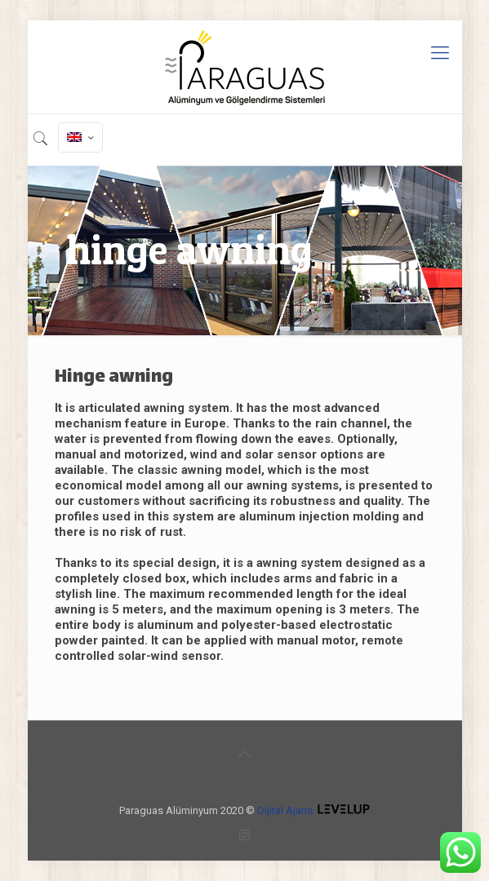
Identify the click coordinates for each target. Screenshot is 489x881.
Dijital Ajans (285, 810)
